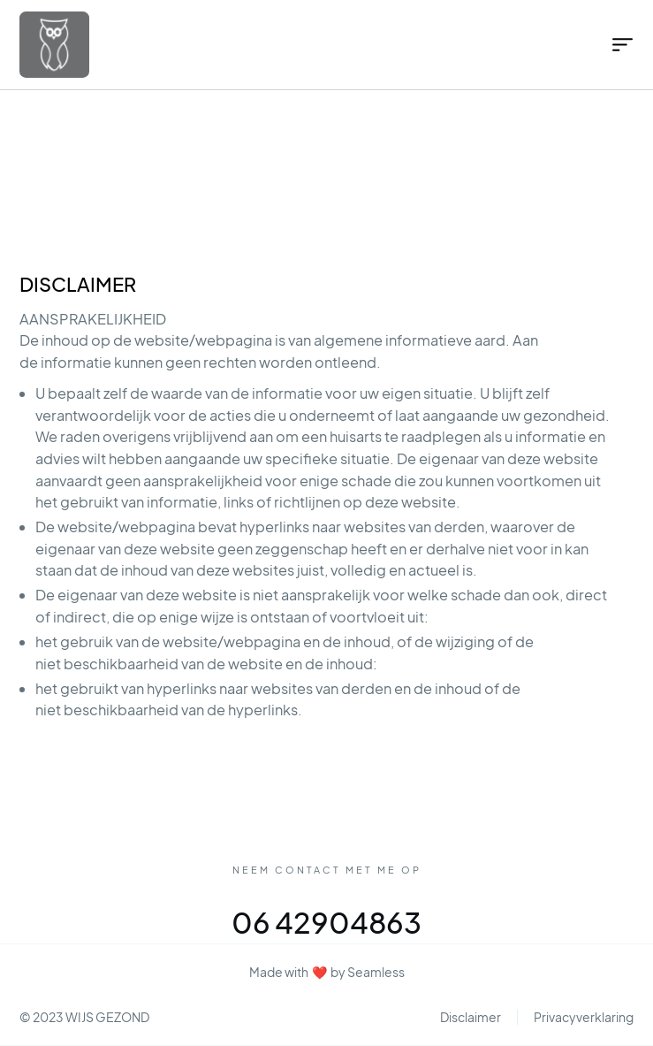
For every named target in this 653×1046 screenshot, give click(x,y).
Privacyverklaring (584, 1017)
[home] (115, 44)
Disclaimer (470, 1017)
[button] (616, 44)
